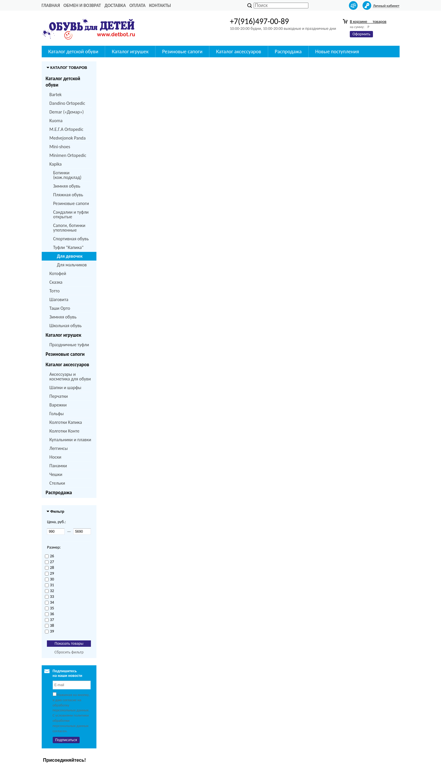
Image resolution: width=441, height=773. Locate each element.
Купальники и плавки (70, 439)
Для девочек (70, 256)
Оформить (361, 34)
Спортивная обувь (71, 238)
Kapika (56, 164)
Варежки (58, 405)
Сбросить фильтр (69, 652)
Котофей (58, 273)
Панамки (58, 465)
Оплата (137, 5)
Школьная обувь (66, 325)
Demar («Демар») (67, 112)
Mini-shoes (60, 146)
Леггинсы (59, 448)
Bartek (56, 94)
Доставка (115, 5)
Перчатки (59, 396)
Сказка (56, 282)
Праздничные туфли (69, 344)
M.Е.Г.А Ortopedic (66, 129)
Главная (51, 5)
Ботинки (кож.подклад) (67, 175)
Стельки (57, 483)
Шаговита (59, 299)
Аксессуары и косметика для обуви (70, 376)
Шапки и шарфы (65, 387)
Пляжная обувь (68, 194)
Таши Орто (60, 308)
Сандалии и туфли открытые (71, 214)
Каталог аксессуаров (67, 365)
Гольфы (57, 413)
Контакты (160, 5)
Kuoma (56, 120)
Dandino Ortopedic (67, 103)
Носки (55, 457)
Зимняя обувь (66, 186)
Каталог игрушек (63, 335)
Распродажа (59, 493)
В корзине (368, 21)
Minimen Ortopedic (68, 155)
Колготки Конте (65, 431)
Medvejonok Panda (68, 138)
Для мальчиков (72, 265)
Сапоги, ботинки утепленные (69, 228)
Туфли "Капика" (68, 247)
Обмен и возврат (82, 5)
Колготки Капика (66, 422)
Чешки (56, 474)
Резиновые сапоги (71, 203)
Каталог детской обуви (63, 82)
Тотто (55, 291)
